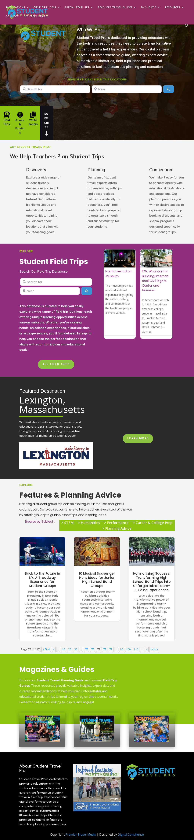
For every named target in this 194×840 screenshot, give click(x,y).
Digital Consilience (131, 834)
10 (63, 649)
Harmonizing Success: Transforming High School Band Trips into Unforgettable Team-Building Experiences (152, 581)
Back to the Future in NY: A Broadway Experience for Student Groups (42, 579)
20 (69, 649)
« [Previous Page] (53, 649)
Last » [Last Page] (154, 649)
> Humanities (89, 523)
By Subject (148, 7)
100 (128, 649)
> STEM (67, 523)
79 (110, 649)
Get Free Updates (35, 16)
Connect (12, 16)
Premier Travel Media (80, 834)
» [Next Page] (146, 649)
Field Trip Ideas (45, 7)
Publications (15, 7)
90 (121, 649)
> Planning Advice (116, 529)
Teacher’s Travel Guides (115, 7)
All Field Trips (56, 364)
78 (104, 649)
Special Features (77, 7)
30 (75, 649)
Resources (172, 7)
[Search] (168, 89)
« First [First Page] (46, 649)
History (110, 264)
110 (136, 649)
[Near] (127, 89)
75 (86, 649)
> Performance (116, 523)
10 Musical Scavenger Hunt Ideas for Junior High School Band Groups (97, 579)
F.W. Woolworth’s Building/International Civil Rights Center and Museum (155, 281)
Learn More (138, 438)
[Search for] (55, 89)
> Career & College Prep (152, 523)
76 (92, 649)
